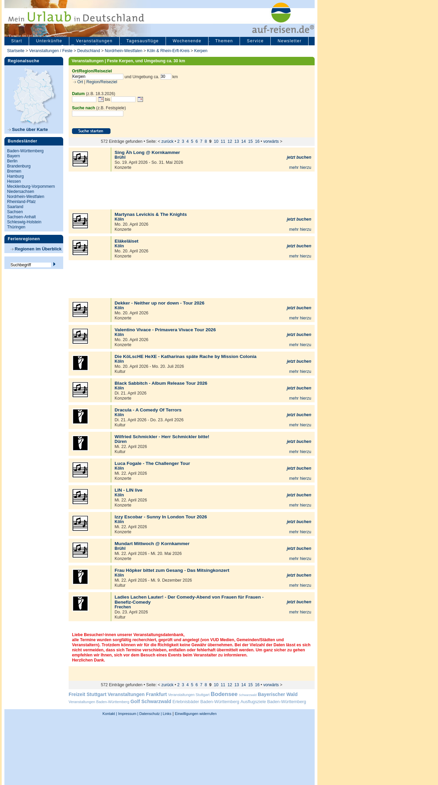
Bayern (13, 156)
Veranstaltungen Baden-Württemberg (99, 702)
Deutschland (88, 50)
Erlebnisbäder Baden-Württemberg (205, 701)
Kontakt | (109, 714)
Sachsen (15, 211)
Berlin (12, 161)
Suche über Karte (28, 129)
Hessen (14, 181)
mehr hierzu (300, 167)
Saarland (15, 206)
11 (223, 141)
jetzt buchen (299, 157)
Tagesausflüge (142, 41)
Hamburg (15, 176)
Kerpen (201, 50)
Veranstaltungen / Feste (51, 50)
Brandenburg (18, 166)
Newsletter (289, 41)
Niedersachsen (20, 191)
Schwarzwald (248, 695)
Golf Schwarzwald (150, 701)
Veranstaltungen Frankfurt (137, 694)
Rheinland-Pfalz (21, 201)
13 (237, 141)
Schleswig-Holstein (24, 222)
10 (216, 141)
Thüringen (16, 227)
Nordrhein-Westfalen (123, 50)
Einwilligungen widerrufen (195, 714)
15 (250, 141)
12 (229, 141)
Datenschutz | (150, 714)
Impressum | (128, 714)
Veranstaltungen (94, 41)
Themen (224, 41)
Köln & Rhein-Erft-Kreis (168, 50)
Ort (79, 82)
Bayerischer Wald (278, 694)
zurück (168, 141)
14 (243, 141)
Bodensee (224, 694)
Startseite (15, 50)
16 (257, 141)
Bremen (14, 171)
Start (16, 41)
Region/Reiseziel (102, 82)
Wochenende (187, 41)
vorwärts (271, 141)
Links (166, 714)
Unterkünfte (49, 41)
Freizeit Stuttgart (87, 694)
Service (255, 41)
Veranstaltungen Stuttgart (189, 695)
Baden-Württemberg (25, 151)
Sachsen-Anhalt (21, 217)
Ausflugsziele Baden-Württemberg (273, 701)
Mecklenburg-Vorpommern (31, 186)
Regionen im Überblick (36, 248)
